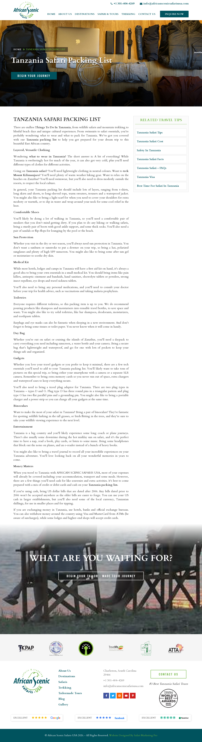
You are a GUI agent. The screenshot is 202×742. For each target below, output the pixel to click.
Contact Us (146, 14)
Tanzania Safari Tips (150, 132)
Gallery (63, 705)
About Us (65, 14)
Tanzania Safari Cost (150, 141)
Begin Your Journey (34, 76)
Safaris (62, 682)
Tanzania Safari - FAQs (151, 168)
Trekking (128, 14)
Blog (61, 699)
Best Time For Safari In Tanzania (158, 186)
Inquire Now (174, 14)
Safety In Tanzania (149, 150)
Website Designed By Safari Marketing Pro (133, 735)
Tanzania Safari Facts (150, 159)
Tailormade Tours (70, 693)
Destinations (85, 14)
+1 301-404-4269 (122, 4)
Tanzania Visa (146, 177)
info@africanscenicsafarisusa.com (164, 4)
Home (51, 14)
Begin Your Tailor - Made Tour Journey (101, 576)
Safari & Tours (108, 14)
